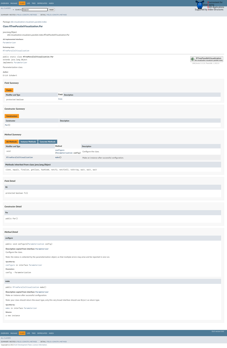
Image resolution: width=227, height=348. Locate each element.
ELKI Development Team (23, 345)
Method (33, 15)
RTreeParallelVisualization (16, 51)
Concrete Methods (47, 141)
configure (59, 150)
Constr (26, 15)
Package (13, 3)
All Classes (6, 8)
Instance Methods (28, 141)
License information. (40, 345)
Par (6, 125)
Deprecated (42, 3)
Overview (5, 3)
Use (28, 3)
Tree (34, 3)
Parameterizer (9, 42)
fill (60, 99)
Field (19, 15)
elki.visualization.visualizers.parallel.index (29, 22)
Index (51, 3)
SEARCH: (18, 10)
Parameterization (64, 153)
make (57, 157)
